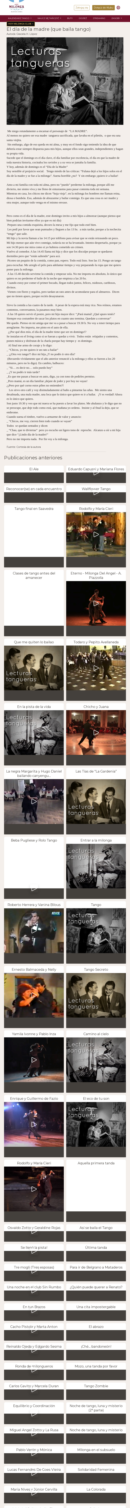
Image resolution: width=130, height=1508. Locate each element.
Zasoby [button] (115, 18)
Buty (70, 18)
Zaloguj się (81, 7)
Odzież (83, 18)
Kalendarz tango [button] (19, 18)
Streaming (99, 18)
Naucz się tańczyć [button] (49, 18)
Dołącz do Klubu (103, 7)
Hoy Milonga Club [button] (20, 23)
